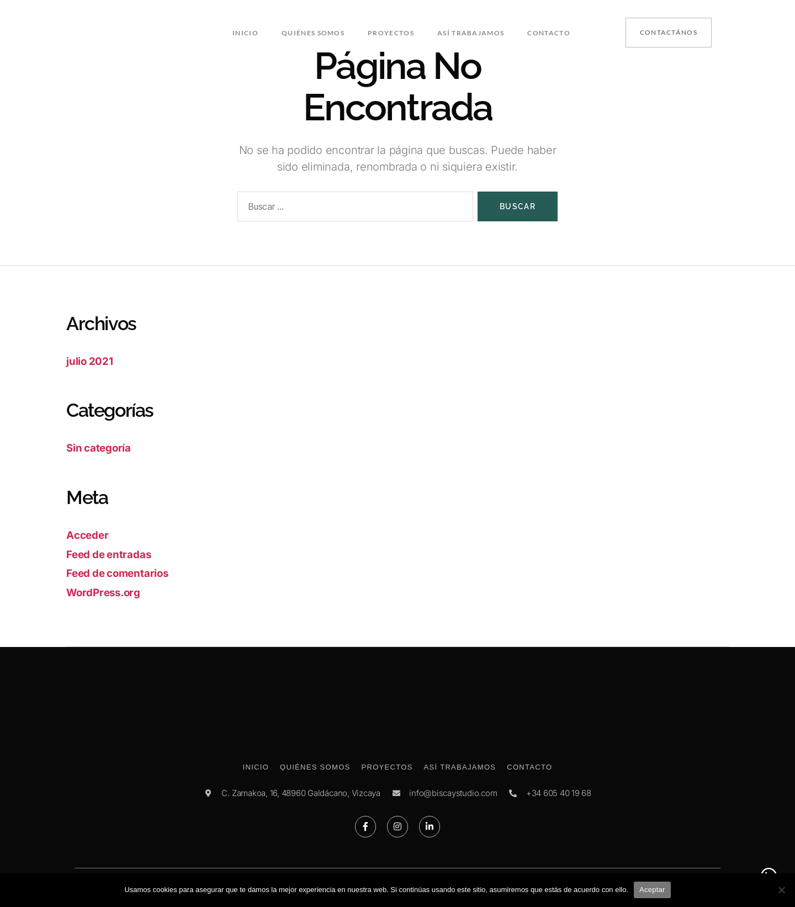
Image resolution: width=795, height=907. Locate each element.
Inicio (248, 32)
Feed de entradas (114, 554)
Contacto (546, 32)
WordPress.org (108, 592)
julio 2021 (92, 361)
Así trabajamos (469, 32)
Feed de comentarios (124, 573)
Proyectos (391, 32)
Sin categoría (103, 447)
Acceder (90, 535)
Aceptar (652, 889)
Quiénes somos (314, 32)
